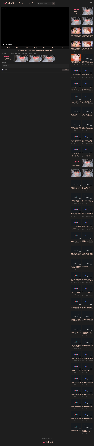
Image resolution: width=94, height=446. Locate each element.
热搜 (29, 3)
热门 (23, 3)
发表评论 (65, 69)
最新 (20, 3)
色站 (32, 3)
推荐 (26, 3)
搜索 (53, 3)
